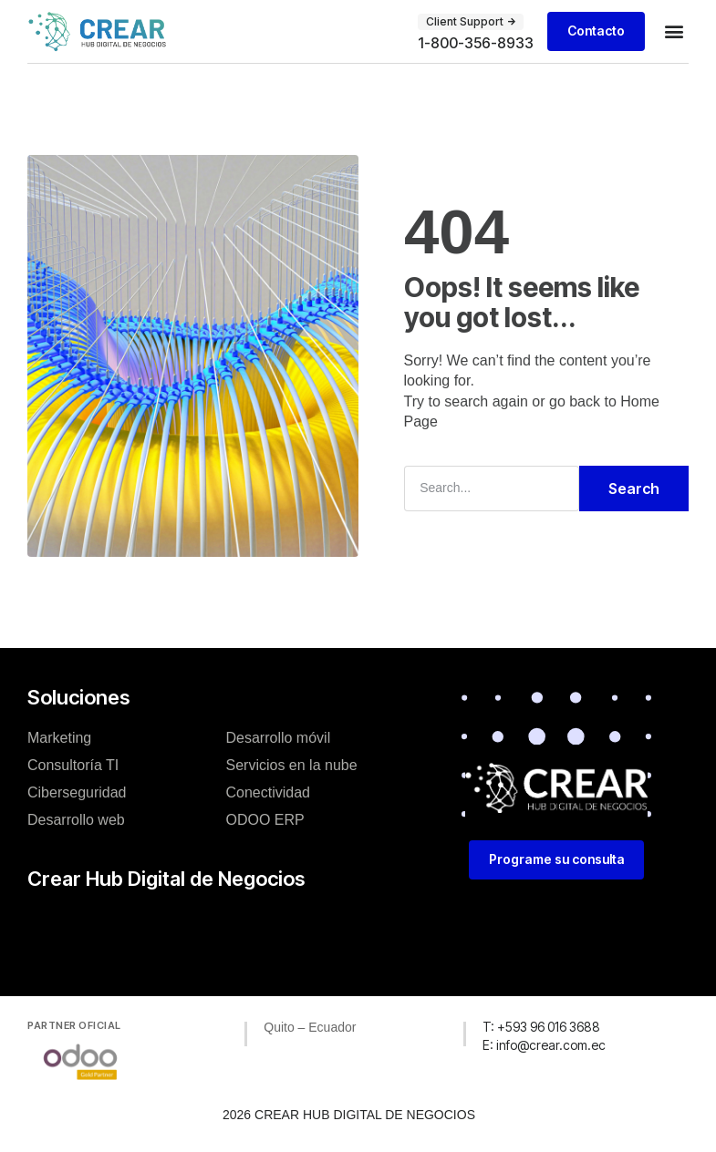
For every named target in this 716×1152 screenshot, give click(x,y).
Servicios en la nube (292, 764)
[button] (674, 31)
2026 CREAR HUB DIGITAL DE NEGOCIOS (349, 1114)
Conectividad (268, 791)
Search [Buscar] (633, 488)
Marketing (59, 737)
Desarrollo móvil (278, 737)
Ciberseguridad (77, 791)
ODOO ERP (265, 819)
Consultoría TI (73, 764)
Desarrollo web (76, 819)
